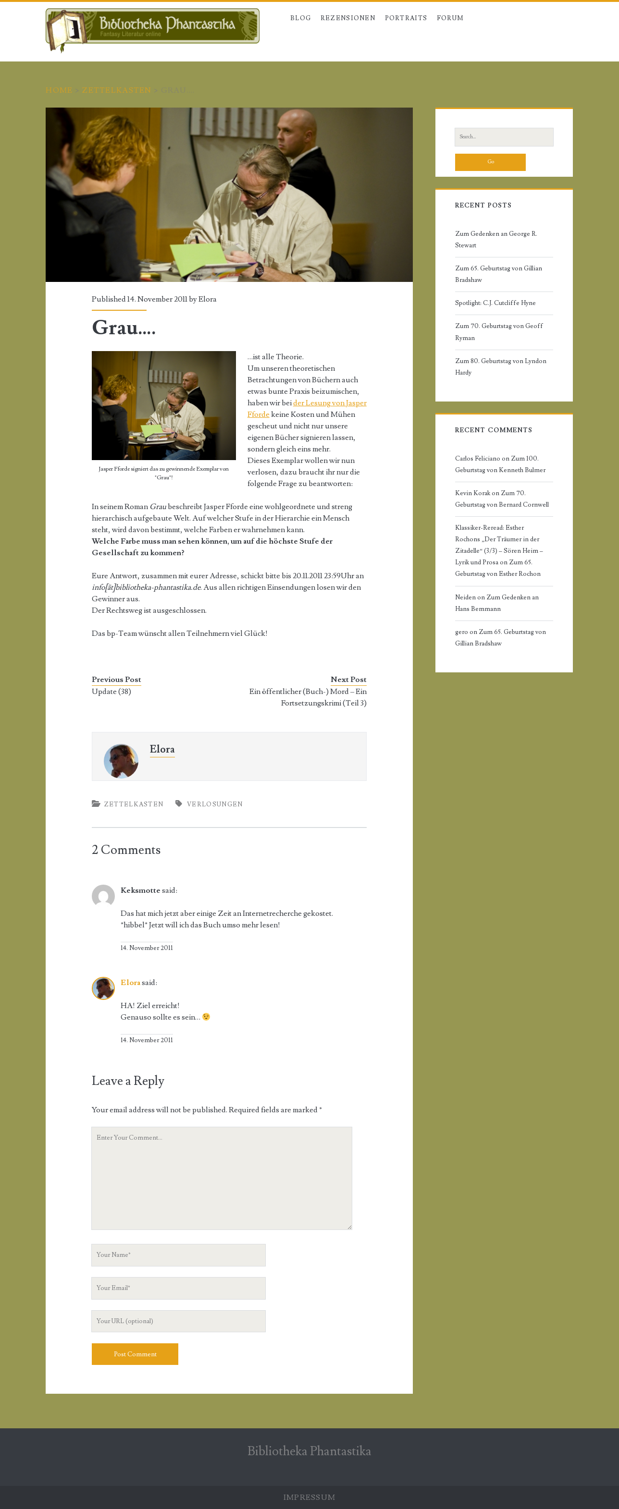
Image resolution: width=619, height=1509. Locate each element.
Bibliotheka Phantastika (309, 1451)
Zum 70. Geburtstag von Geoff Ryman (499, 331)
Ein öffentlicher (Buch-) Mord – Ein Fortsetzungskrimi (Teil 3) (308, 697)
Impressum (310, 1497)
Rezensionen (348, 18)
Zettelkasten (116, 90)
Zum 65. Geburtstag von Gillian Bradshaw (498, 274)
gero (461, 632)
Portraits (406, 18)
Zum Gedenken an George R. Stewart (496, 239)
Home (59, 90)
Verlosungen (215, 804)
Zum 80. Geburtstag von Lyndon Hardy (500, 367)
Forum (450, 18)
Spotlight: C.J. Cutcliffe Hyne (495, 303)
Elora (207, 299)
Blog (300, 18)
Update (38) (111, 691)
